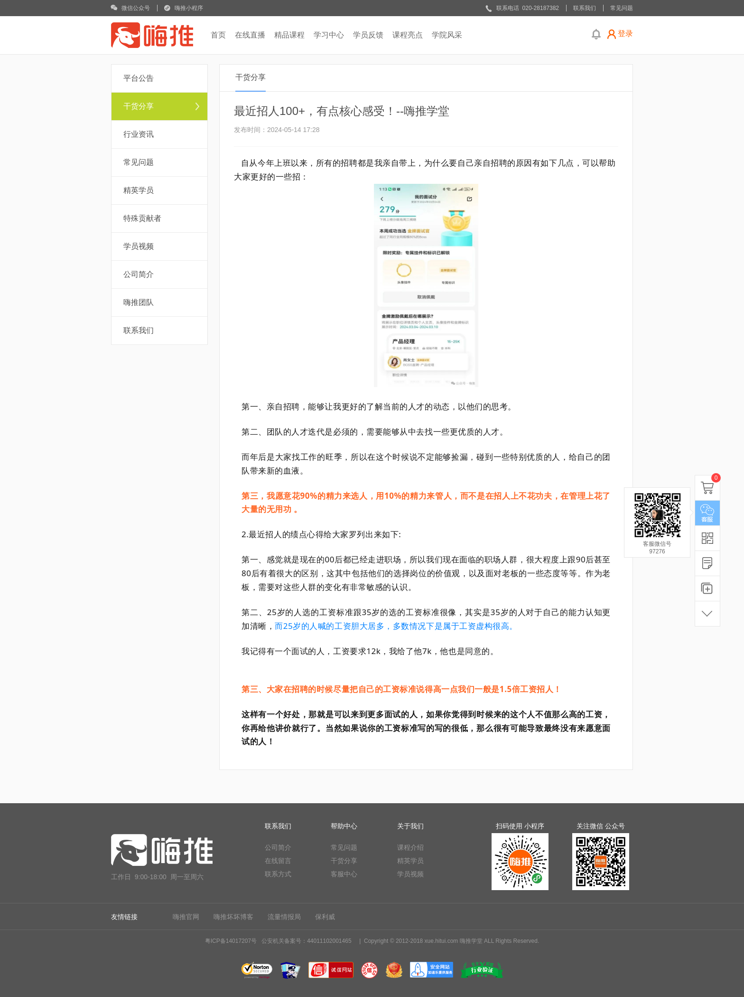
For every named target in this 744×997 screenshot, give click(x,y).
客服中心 (344, 874)
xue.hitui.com (441, 941)
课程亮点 (407, 35)
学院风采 (447, 35)
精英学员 (138, 190)
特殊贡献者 (142, 218)
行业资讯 (138, 134)
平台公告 (138, 78)
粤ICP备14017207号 (231, 941)
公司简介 (138, 274)
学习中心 (329, 35)
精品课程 (289, 35)
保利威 (325, 917)
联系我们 (138, 330)
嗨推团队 (138, 302)
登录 (625, 33)
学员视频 (138, 246)
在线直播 (250, 35)
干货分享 (138, 106)
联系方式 (278, 874)
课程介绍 (410, 847)
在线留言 (278, 860)
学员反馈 (368, 35)
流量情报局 (284, 917)
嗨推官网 (186, 917)
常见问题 (138, 162)
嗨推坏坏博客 (233, 917)
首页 (218, 35)
